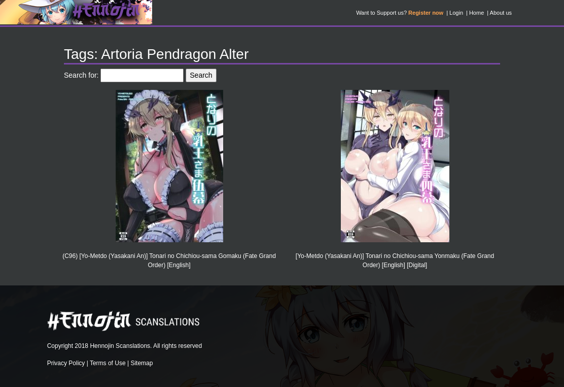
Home (476, 13)
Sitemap (141, 363)
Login (456, 13)
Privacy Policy (66, 363)
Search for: (81, 75)
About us (501, 13)
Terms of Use (108, 363)
